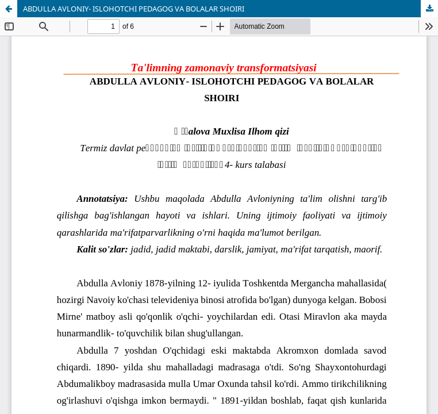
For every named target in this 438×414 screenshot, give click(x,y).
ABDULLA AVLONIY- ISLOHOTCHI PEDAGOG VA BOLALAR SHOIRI (133, 8)
